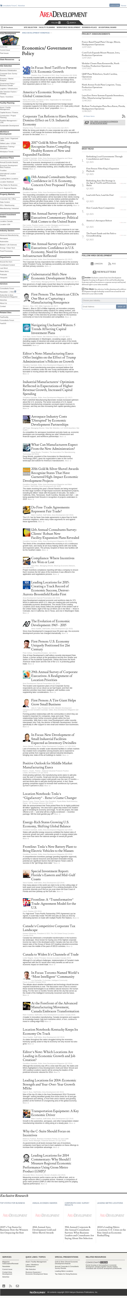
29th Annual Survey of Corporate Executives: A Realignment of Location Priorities (54, 676)
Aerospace (4, 238)
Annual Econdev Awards (9, 162)
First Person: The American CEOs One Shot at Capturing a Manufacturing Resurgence (55, 298)
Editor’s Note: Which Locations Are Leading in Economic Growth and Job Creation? (49, 1056)
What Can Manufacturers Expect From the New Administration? (54, 447)
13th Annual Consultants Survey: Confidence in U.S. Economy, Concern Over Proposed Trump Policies (50, 183)
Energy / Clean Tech (7, 248)
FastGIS (3, 323)
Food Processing (6, 251)
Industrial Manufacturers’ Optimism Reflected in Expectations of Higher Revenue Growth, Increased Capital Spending (48, 388)
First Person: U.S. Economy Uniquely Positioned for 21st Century (50, 645)
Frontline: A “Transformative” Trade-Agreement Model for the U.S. (53, 903)
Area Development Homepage (36, 33)
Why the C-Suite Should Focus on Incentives (46, 1133)
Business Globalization (8, 70)
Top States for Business (9, 185)
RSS (12, 292)
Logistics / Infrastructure (9, 88)
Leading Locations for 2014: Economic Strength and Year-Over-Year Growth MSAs (49, 1084)
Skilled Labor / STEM (8, 143)
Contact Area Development (7, 1273)
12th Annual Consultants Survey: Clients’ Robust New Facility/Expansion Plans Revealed (55, 534)
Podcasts (3, 274)
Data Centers (5, 202)
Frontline (3, 170)
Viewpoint (3, 278)
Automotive (4, 241)
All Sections (8, 27)
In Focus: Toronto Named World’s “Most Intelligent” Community (55, 975)
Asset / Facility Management (5, 108)
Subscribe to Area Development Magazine (9, 296)
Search (71, 23)
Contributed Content (7, 265)
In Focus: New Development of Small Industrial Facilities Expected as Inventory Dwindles (53, 739)
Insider (104, 281)
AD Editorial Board (107, 27)
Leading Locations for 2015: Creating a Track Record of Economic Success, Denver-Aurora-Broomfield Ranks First (46, 588)
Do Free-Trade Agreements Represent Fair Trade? (50, 509)
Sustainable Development (9, 126)
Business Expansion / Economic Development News (37, 1273)
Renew (123, 5)
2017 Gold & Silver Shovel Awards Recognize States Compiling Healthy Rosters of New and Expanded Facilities (51, 149)
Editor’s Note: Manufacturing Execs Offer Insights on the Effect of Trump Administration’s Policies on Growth (49, 357)
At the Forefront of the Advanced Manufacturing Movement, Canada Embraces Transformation (55, 1007)
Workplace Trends (6, 152)
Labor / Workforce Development (32, 1265)
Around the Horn (6, 262)
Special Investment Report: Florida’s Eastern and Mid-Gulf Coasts (53, 875)
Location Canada (6, 221)
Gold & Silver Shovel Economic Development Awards (66, 1262)
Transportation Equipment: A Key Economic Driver (55, 1113)
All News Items (89, 116)
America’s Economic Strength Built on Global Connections (50, 94)
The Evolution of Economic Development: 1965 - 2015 (50, 623)
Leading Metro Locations (9, 179)
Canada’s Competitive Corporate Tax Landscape (49, 928)
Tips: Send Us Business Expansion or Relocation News (104, 122)
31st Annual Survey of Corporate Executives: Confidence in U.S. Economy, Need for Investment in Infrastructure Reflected (50, 250)
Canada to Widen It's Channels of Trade (51, 954)
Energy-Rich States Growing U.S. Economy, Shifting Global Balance (47, 824)
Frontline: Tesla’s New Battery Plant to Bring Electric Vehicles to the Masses (50, 849)
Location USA (5, 224)
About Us (3, 303)
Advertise (21, 5)
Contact (3, 306)
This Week (104, 291)
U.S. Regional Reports (8, 188)
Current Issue (5, 50)
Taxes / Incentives (6, 97)
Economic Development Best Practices (9, 166)
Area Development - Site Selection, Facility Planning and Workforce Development (63, 14)
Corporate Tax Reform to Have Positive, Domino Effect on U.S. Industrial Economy (50, 120)
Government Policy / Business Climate (7, 84)
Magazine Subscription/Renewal (10, 1262)
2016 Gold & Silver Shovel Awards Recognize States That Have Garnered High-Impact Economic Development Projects (51, 475)
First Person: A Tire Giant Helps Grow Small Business (53, 702)
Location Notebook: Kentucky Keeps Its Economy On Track (50, 1031)
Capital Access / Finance (9, 112)
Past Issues (4, 53)
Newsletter (4, 292)
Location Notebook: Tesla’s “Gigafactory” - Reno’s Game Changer (50, 796)
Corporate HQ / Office (8, 199)
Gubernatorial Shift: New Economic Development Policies (53, 276)
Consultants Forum (9, 5)
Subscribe (114, 5)
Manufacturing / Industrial (9, 208)
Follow (56, 23)
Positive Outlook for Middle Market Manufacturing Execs (47, 765)
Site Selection (31, 1269)
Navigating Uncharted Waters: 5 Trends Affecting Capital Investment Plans (53, 329)
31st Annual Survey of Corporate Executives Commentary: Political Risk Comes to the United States (54, 217)
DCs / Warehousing (7, 205)
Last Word (4, 268)
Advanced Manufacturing (9, 235)
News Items (4, 271)
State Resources (7, 59)
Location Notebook (7, 182)
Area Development (8, 33)
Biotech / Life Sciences (8, 245)
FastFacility (4, 317)
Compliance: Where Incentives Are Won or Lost (52, 560)
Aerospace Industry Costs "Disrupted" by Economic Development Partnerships (49, 420)
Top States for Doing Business (66, 1274)
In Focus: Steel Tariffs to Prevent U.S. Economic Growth (54, 70)
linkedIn (97, 264)
